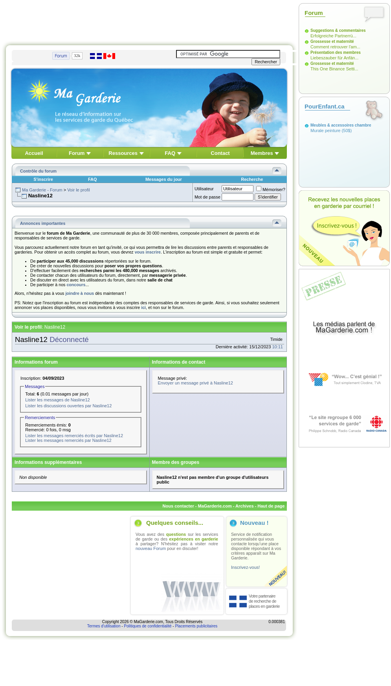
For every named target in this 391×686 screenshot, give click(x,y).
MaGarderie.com (214, 506)
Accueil (34, 153)
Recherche (252, 179)
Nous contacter (178, 506)
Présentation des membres (335, 52)
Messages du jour (163, 179)
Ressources (123, 153)
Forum (76, 153)
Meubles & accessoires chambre (340, 125)
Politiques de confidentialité (147, 626)
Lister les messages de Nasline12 (57, 399)
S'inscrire (43, 179)
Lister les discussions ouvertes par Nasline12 (68, 405)
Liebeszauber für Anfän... (334, 57)
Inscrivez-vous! (245, 567)
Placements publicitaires (196, 626)
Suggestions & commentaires (338, 30)
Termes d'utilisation (104, 626)
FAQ (170, 153)
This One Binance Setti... (334, 68)
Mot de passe (207, 197)
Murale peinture (325, 130)
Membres (262, 153)
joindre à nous (79, 293)
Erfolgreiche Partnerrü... (333, 35)
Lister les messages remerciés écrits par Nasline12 (74, 435)
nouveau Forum (151, 548)
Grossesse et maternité (332, 41)
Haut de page (271, 506)
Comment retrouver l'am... (335, 46)
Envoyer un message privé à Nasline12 (195, 383)
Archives (244, 506)
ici (143, 307)
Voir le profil (78, 190)
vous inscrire (148, 252)
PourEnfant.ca (325, 106)
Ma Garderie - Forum (42, 190)
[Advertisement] (149, 21)
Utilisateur (204, 188)
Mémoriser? (270, 189)
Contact (220, 153)
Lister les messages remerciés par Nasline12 (68, 440)
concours (75, 284)
